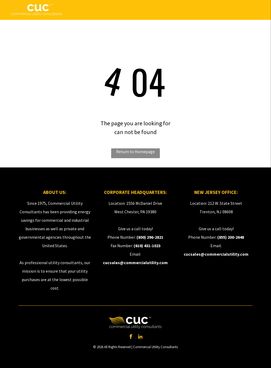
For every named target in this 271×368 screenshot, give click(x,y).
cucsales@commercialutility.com (135, 262)
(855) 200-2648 (230, 237)
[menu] (259, 10)
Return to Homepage (135, 151)
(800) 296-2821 (150, 237)
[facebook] (130, 337)
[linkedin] (140, 337)
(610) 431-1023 (147, 245)
